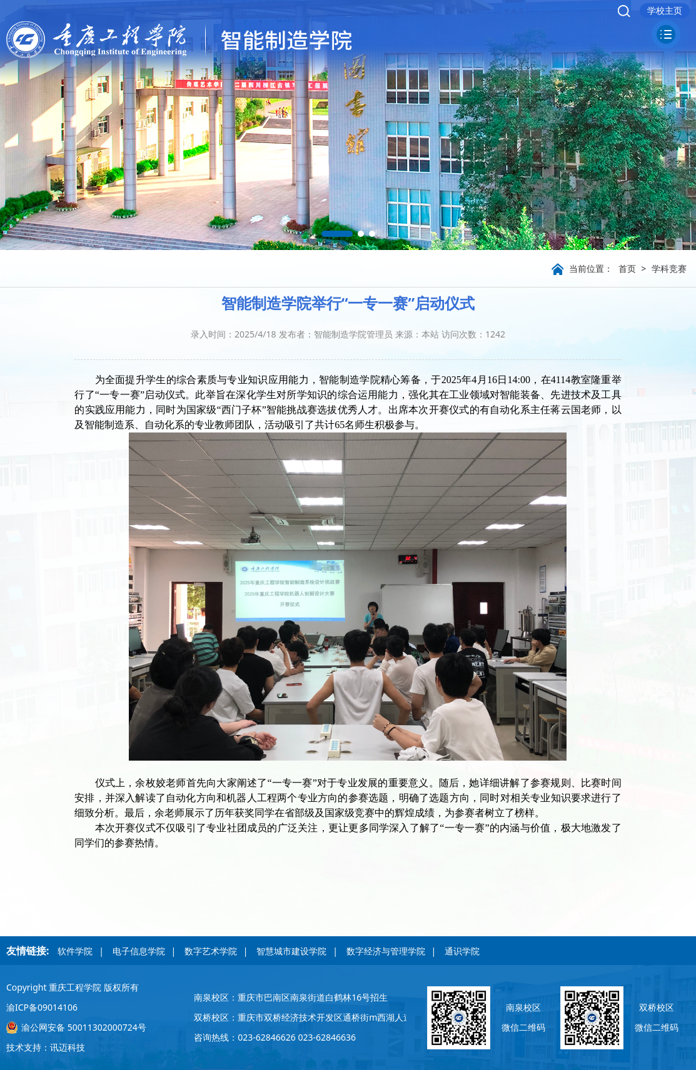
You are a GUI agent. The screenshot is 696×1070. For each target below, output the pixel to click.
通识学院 (462, 951)
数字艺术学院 (210, 951)
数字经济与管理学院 (385, 951)
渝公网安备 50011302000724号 (83, 1027)
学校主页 (664, 10)
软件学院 (75, 951)
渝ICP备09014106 (42, 1007)
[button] (337, 234)
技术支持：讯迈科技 (45, 1047)
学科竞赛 (669, 268)
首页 (627, 268)
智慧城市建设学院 (291, 951)
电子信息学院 (139, 951)
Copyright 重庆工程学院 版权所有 (72, 987)
